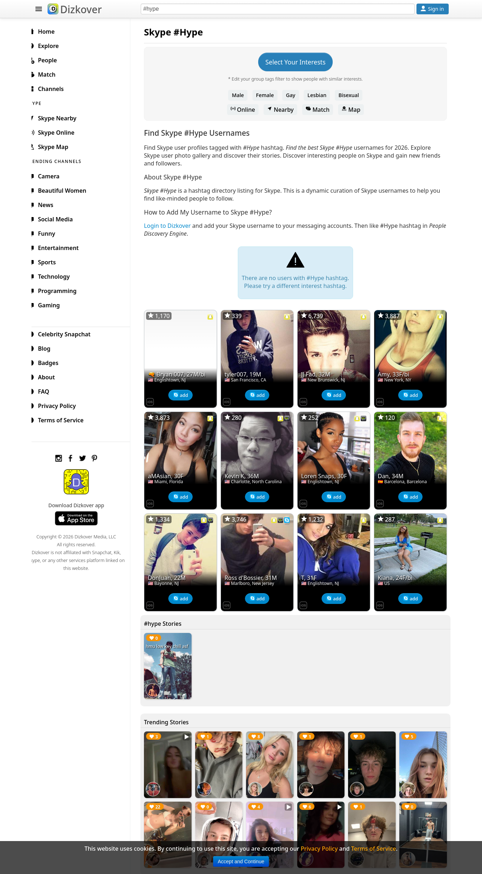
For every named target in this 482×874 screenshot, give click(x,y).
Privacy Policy (60, 405)
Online (245, 110)
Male (241, 95)
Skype (163, 32)
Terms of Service (64, 419)
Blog (47, 347)
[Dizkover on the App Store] (155, 400)
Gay (293, 95)
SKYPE (42, 102)
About (50, 376)
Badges (51, 362)
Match (320, 110)
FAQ (47, 390)
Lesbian (319, 95)
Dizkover (75, 9)
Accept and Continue (241, 861)
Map (353, 110)
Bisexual (351, 95)
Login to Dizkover (173, 226)
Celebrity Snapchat (68, 333)
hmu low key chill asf (172, 642)
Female (268, 95)
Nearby (283, 110)
